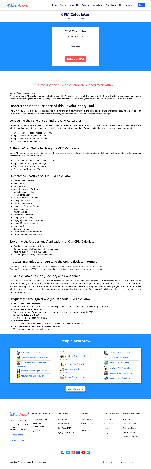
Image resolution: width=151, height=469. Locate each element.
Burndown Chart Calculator (118, 368)
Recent (107, 428)
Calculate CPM (75, 59)
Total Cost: (75, 46)
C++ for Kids (85, 430)
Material (97, 5)
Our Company (111, 413)
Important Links (131, 413)
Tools (85, 5)
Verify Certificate (129, 424)
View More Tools (75, 389)
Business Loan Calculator (117, 378)
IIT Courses (64, 413)
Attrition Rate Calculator (73, 364)
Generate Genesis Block (132, 437)
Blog (121, 5)
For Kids (85, 413)
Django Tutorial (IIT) (66, 432)
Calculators (71, 18)
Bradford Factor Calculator (118, 352)
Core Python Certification (41, 419)
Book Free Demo (129, 428)
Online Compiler (129, 432)
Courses (63, 5)
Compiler (111, 5)
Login (141, 5)
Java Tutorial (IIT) (64, 428)
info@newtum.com (17, 441)
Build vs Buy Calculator (116, 362)
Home (54, 5)
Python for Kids (38, 430)
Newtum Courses (41, 413)
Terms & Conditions (125, 462)
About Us (74, 5)
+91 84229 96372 (16, 435)
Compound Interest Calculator (32, 357)
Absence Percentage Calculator (32, 370)
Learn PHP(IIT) (63, 424)
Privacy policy (107, 462)
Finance (81, 18)
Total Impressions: (75, 36)
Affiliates (126, 419)
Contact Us (131, 5)
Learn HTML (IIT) (64, 419)
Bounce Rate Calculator (72, 377)
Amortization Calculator (29, 352)
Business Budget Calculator (118, 373)
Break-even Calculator (116, 357)
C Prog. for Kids (87, 419)
